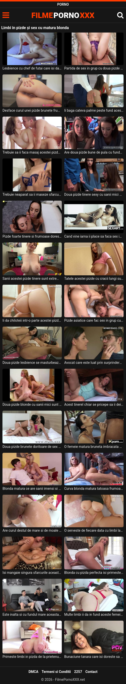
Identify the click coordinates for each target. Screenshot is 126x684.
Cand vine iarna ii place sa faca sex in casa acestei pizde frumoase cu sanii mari (94, 236)
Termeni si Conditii (56, 672)
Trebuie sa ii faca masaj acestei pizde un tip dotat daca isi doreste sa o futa (32, 152)
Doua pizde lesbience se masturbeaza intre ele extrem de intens (32, 363)
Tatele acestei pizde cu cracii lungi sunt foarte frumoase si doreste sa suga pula (94, 279)
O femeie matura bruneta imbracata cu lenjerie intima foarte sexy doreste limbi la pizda (94, 447)
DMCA (33, 672)
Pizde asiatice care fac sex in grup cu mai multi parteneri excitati (94, 320)
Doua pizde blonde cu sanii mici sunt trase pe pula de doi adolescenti (32, 404)
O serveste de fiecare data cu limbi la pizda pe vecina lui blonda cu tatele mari (94, 530)
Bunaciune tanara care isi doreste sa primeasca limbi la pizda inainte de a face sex (94, 657)
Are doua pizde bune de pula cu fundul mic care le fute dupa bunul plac (94, 152)
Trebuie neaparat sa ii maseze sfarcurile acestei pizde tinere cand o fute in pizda (32, 194)
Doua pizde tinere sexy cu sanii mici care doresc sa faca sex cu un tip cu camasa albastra (94, 194)
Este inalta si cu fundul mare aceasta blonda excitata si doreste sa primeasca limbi (32, 614)
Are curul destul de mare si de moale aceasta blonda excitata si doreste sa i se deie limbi (32, 530)
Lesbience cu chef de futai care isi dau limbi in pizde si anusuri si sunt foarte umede (32, 68)
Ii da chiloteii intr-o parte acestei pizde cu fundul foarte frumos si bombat (32, 320)
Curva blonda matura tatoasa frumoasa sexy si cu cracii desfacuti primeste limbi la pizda (94, 489)
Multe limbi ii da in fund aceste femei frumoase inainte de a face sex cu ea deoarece (94, 614)
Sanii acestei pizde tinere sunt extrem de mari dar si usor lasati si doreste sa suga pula (32, 279)
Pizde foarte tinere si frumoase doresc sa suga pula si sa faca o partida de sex (32, 236)
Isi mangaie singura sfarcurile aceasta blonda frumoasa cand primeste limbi (32, 573)
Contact (91, 672)
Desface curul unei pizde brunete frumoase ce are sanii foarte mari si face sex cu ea (32, 110)
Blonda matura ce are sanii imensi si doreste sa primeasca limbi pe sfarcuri (32, 489)
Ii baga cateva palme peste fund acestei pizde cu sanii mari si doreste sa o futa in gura (94, 110)
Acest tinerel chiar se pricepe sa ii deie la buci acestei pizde (94, 404)
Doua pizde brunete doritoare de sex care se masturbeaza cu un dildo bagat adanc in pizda (32, 447)
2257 (78, 672)
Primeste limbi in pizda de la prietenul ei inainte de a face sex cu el (32, 657)
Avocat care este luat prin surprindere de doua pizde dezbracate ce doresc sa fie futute (94, 363)
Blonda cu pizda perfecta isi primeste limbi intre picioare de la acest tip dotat (94, 573)
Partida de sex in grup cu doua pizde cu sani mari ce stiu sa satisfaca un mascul (94, 68)
